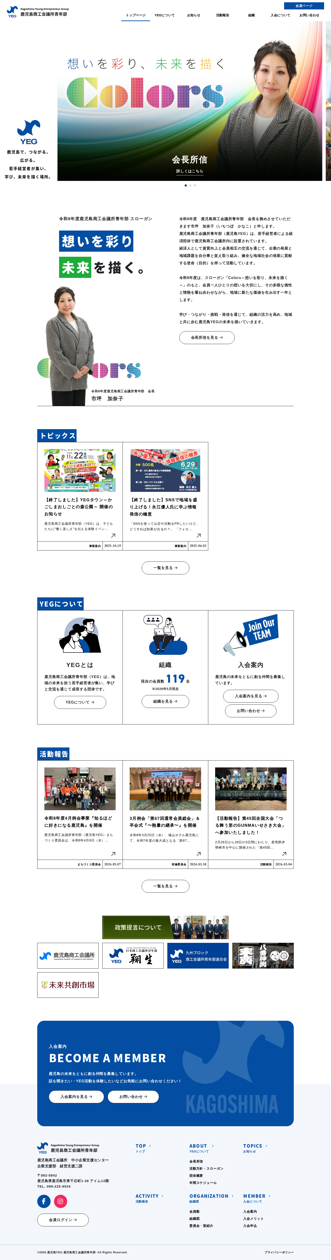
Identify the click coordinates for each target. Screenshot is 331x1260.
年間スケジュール (203, 1183)
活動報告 (222, 15)
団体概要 (196, 1175)
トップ (141, 1147)
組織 (251, 15)
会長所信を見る (207, 337)
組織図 (208, 1197)
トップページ (136, 15)
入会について (280, 15)
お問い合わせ (309, 15)
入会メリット (253, 1218)
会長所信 (196, 1161)
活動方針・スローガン (206, 1168)
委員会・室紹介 (201, 1226)
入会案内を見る (251, 696)
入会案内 (250, 1211)
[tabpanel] (189, 101)
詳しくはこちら (190, 171)
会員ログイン (63, 1220)
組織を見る (165, 701)
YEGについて (164, 15)
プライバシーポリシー (279, 1252)
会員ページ (304, 6)
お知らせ (193, 15)
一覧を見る (165, 568)
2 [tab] (190, 185)
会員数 (194, 1211)
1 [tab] (186, 185)
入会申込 (250, 1226)
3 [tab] (195, 185)
